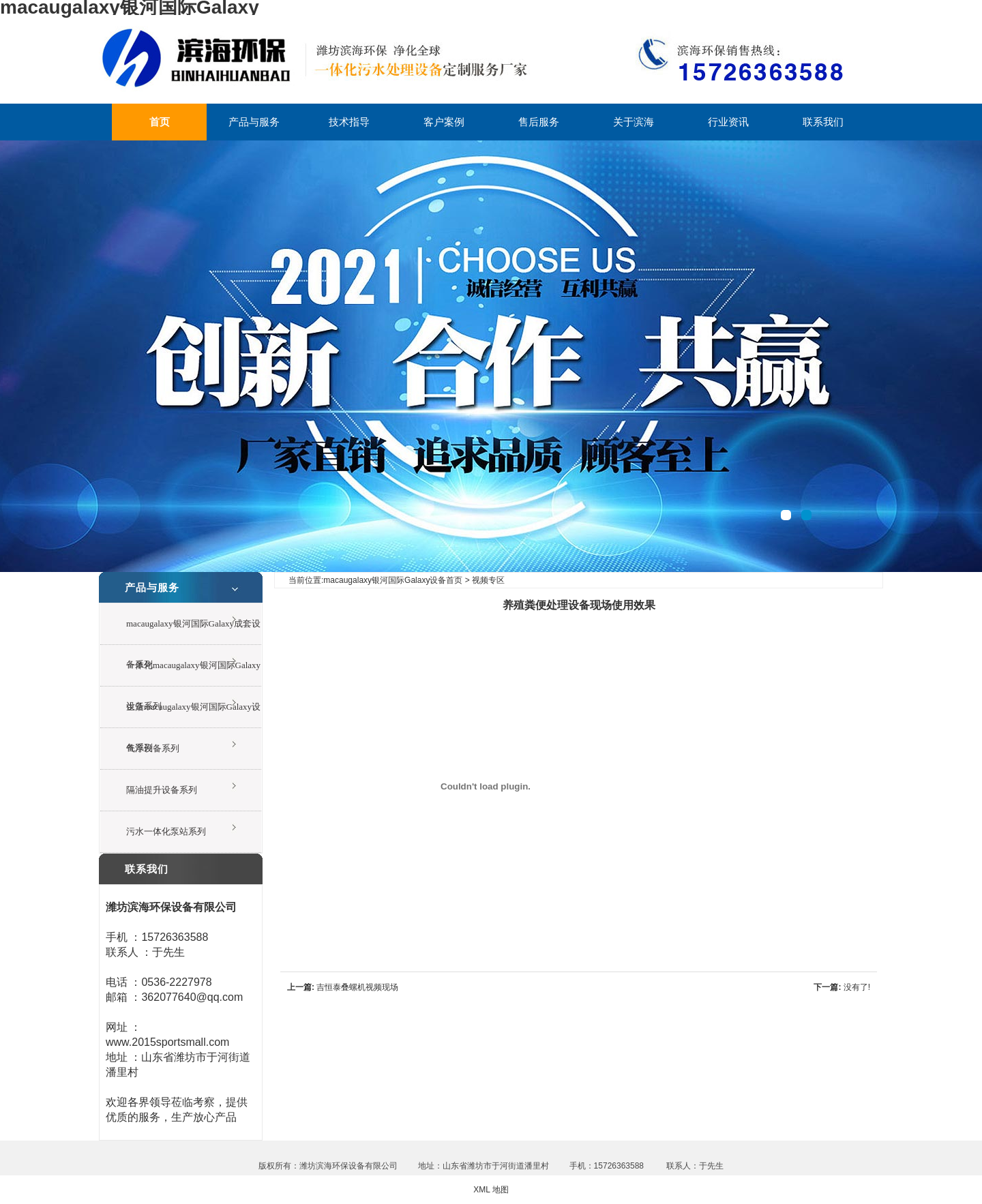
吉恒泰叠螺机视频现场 (357, 987)
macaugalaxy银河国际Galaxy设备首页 (392, 580)
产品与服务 (254, 121)
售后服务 (538, 121)
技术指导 (349, 121)
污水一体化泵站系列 (166, 831)
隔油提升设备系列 (161, 790)
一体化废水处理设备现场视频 (491, 356)
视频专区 (488, 580)
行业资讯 (728, 121)
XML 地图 (491, 1189)
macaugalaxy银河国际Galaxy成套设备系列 (193, 631)
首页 (159, 121)
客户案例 (443, 121)
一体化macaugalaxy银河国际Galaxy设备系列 (193, 673)
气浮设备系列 (152, 748)
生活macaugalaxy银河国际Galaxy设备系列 (193, 715)
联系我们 (823, 121)
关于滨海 (633, 121)
